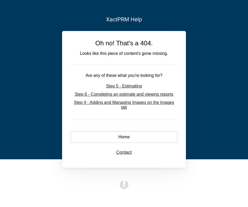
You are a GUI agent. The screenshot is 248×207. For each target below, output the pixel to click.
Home (124, 137)
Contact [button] (124, 152)
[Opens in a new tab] (124, 187)
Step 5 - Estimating (124, 86)
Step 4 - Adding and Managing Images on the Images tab (124, 104)
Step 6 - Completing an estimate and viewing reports (124, 94)
